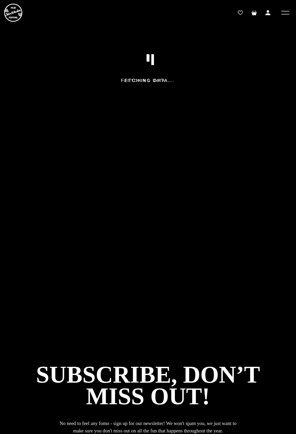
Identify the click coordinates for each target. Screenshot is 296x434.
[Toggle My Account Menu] (268, 12)
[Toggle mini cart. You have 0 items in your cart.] (254, 12)
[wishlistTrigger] (240, 12)
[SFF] (13, 13)
